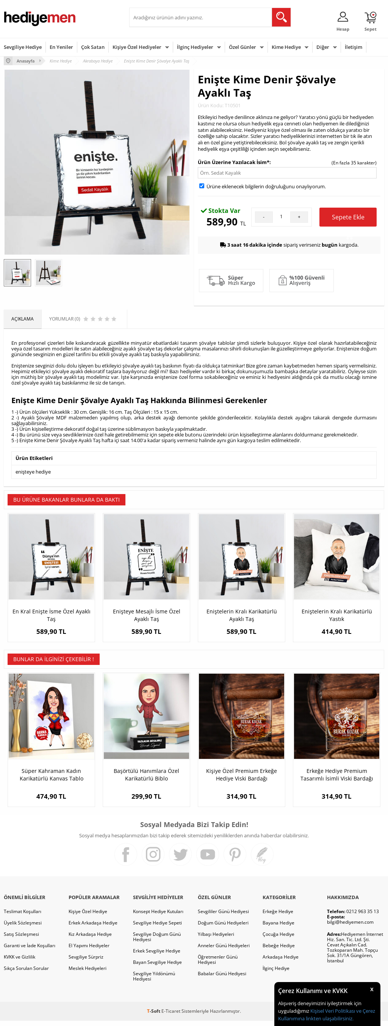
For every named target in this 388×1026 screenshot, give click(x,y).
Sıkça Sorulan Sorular (26, 973)
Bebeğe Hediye (279, 951)
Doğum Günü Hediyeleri (223, 928)
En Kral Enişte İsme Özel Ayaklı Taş (52, 615)
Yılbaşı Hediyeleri (216, 939)
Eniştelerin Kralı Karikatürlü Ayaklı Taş (242, 615)
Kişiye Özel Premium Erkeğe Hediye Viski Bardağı (241, 780)
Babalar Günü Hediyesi (222, 979)
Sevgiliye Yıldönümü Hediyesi (154, 981)
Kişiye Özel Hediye (88, 916)
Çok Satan (93, 47)
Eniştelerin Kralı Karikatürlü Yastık (337, 615)
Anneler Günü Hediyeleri (224, 951)
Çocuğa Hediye (278, 939)
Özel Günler (242, 47)
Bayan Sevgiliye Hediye (157, 967)
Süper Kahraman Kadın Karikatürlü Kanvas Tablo (51, 780)
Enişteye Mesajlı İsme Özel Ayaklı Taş (146, 615)
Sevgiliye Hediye (23, 47)
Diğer (322, 47)
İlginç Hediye (276, 973)
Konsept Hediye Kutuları (158, 916)
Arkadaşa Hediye (281, 962)
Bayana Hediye (278, 928)
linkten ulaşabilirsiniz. (329, 1018)
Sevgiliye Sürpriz (86, 962)
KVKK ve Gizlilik (19, 962)
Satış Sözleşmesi (21, 939)
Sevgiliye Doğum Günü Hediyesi (157, 942)
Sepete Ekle (348, 220)
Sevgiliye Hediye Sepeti (157, 928)
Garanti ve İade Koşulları (29, 951)
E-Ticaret (170, 1016)
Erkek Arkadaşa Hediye (93, 928)
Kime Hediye (286, 47)
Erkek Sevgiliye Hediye (156, 956)
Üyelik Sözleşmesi (23, 928)
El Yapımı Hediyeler (89, 951)
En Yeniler (61, 47)
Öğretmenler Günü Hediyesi (218, 965)
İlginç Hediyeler (195, 47)
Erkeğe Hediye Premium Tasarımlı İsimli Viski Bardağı (336, 780)
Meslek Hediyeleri (87, 973)
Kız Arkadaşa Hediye (90, 939)
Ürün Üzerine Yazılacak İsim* (233, 162)
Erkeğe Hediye (278, 916)
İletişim (353, 47)
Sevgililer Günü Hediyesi (223, 916)
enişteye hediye (33, 471)
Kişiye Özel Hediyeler (137, 47)
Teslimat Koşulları (22, 916)
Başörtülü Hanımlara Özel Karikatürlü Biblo (146, 780)
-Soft (154, 1016)
